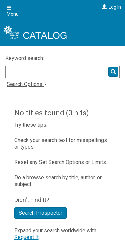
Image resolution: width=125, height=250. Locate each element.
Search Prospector (40, 213)
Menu (13, 11)
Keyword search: (25, 58)
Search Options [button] (27, 84)
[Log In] (103, 7)
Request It (26, 237)
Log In (115, 7)
